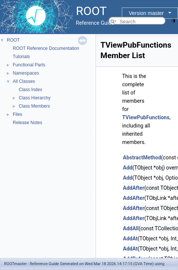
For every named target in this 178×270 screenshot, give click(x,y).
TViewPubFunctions (145, 117)
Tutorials (21, 56)
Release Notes (27, 122)
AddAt (130, 239)
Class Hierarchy (35, 97)
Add (127, 168)
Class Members (34, 106)
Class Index (30, 89)
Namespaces (26, 73)
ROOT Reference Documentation (46, 48)
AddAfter (133, 188)
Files (17, 114)
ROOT (13, 40)
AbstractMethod (142, 157)
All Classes (24, 81)
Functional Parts (29, 65)
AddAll (131, 228)
